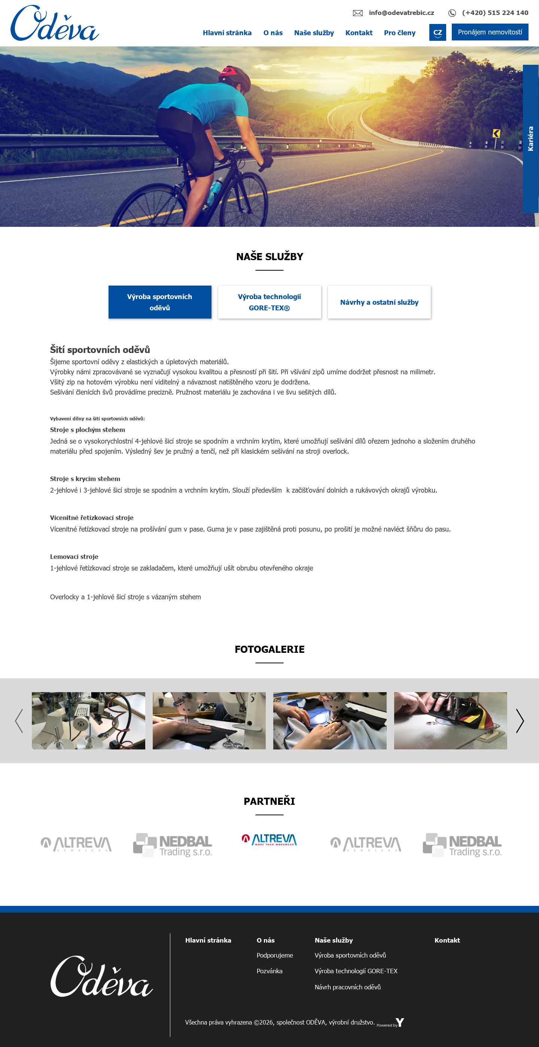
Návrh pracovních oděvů (348, 987)
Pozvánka (270, 971)
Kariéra (530, 139)
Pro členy (399, 32)
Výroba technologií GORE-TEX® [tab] (269, 302)
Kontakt (358, 32)
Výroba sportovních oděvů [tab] (159, 302)
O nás (273, 32)
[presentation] (19, 721)
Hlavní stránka (227, 32)
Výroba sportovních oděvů (350, 955)
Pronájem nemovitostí (490, 32)
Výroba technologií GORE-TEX (356, 971)
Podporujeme (275, 955)
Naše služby (314, 32)
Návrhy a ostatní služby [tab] (379, 302)
